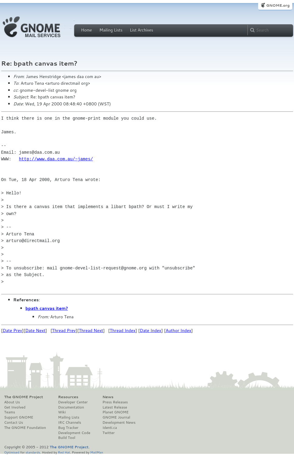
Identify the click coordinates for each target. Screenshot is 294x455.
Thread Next (91, 330)
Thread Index (123, 330)
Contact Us (13, 422)
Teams (9, 412)
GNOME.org (277, 5)
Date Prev (12, 330)
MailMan (96, 452)
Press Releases (115, 402)
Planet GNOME (115, 412)
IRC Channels (69, 422)
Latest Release (114, 407)
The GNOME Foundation (25, 427)
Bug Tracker (68, 427)
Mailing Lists (111, 30)
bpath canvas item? (47, 308)
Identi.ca (109, 427)
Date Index (150, 330)
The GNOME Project (23, 397)
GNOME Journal (116, 417)
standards (33, 452)
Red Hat (64, 452)
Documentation (71, 407)
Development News (119, 422)
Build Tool (66, 437)
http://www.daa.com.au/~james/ (56, 159)
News (107, 397)
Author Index (178, 330)
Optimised (11, 452)
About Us (12, 402)
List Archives (141, 30)
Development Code (74, 432)
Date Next (35, 330)
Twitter (108, 432)
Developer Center (73, 402)
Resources (68, 397)
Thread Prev (64, 330)
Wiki (62, 412)
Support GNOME (18, 417)
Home (86, 30)
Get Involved (15, 407)
